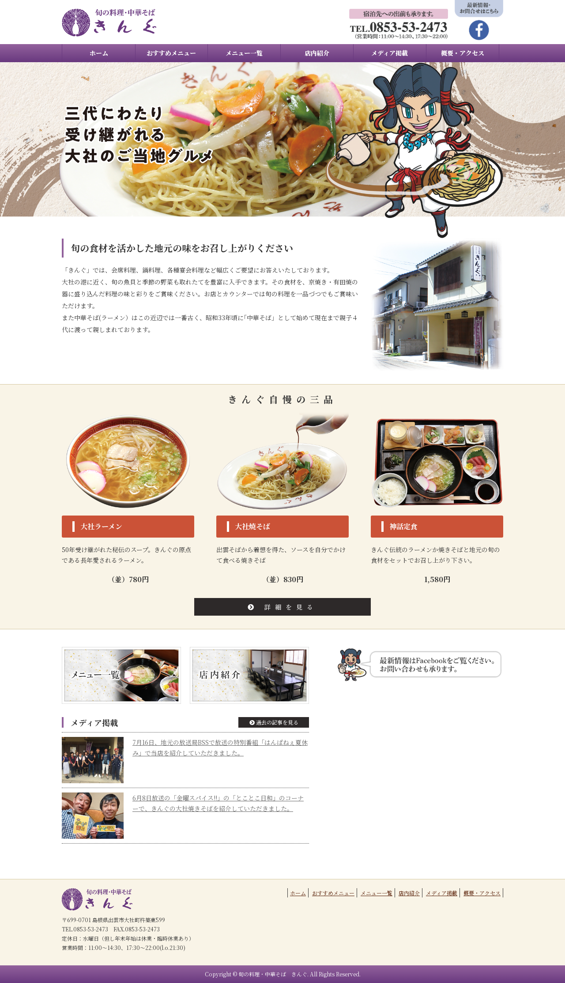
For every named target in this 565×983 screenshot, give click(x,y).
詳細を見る (282, 606)
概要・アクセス (462, 53)
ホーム (99, 53)
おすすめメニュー (171, 53)
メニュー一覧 (244, 53)
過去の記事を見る (273, 722)
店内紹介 (317, 53)
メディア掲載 (389, 53)
